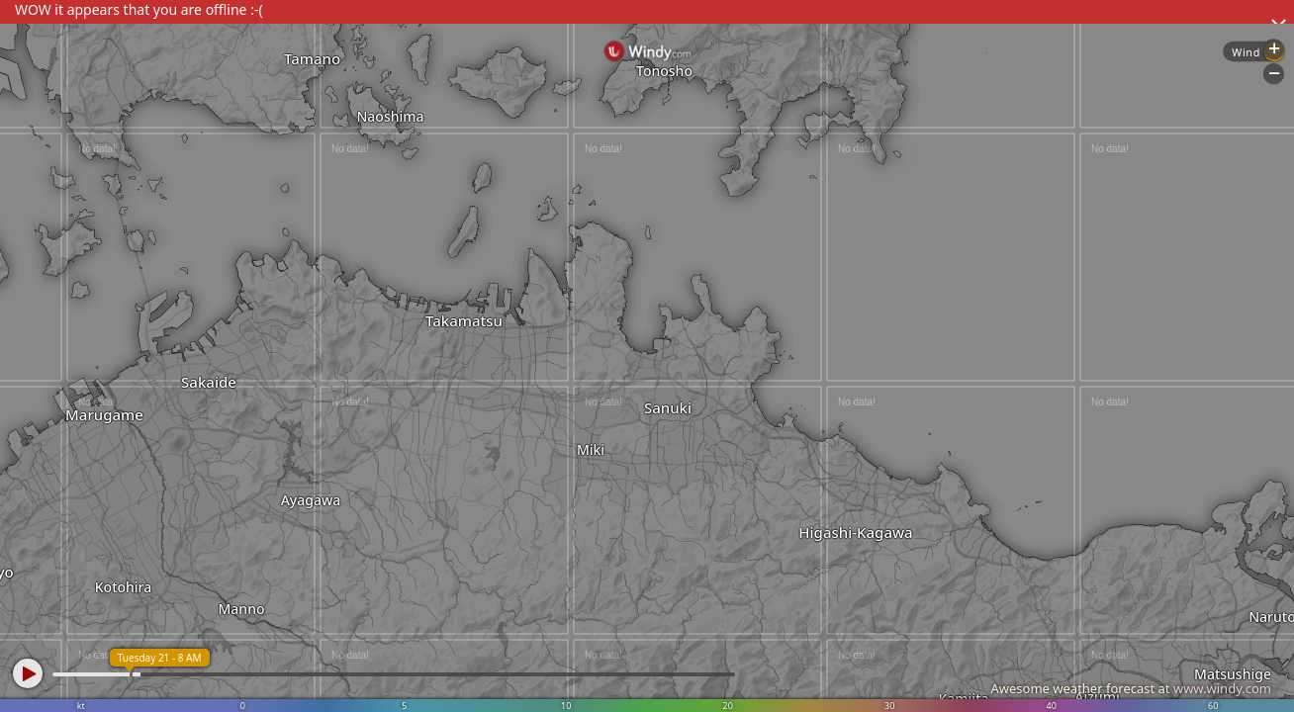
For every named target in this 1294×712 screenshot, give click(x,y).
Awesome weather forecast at (1130, 688)
